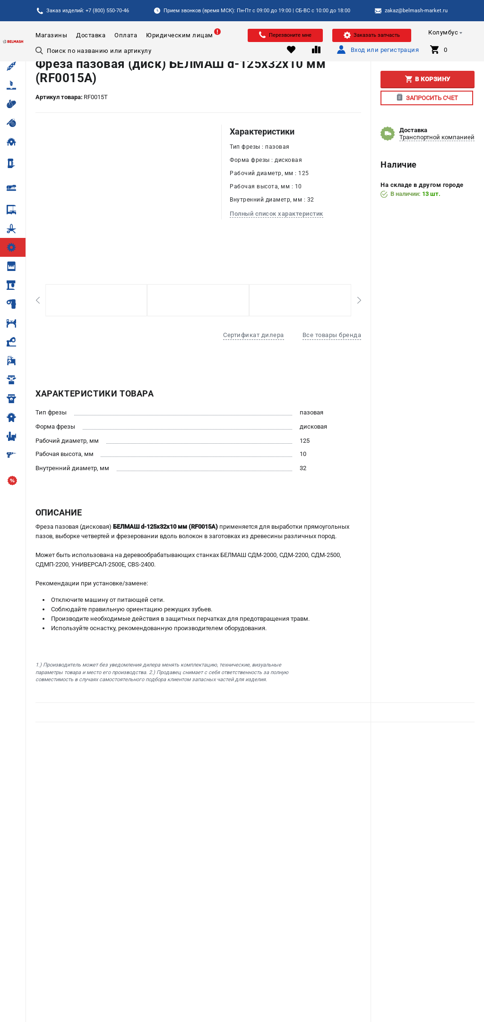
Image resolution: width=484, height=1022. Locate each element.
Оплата (125, 35)
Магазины (51, 35)
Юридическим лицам (179, 35)
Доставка (90, 35)
